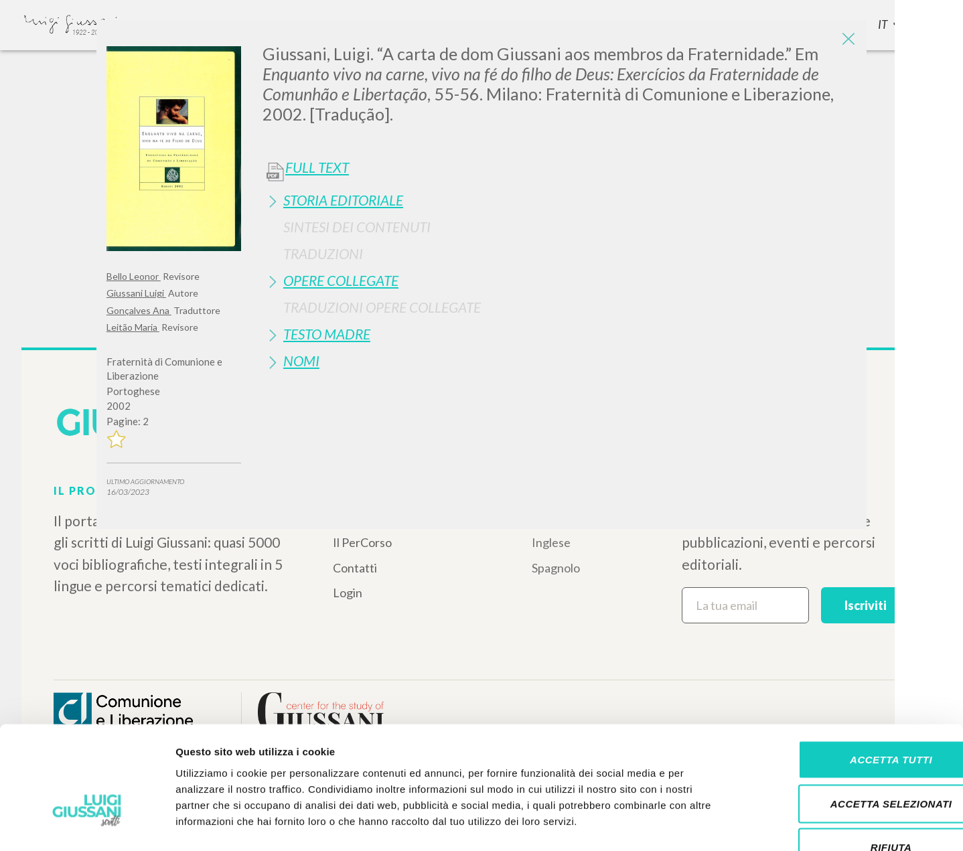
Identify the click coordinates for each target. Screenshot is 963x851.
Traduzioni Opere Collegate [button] (382, 307)
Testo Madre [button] (326, 333)
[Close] (846, 40)
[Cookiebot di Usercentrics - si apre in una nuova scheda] (86, 825)
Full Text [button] (317, 167)
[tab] (559, 200)
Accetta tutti (851, 675)
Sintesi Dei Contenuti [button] (357, 226)
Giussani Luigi (136, 293)
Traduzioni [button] (323, 253)
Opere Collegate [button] (340, 280)
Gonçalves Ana (138, 310)
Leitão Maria (132, 327)
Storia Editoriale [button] (343, 200)
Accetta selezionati (851, 719)
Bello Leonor (133, 276)
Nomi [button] (301, 360)
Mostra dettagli (704, 824)
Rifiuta (851, 763)
